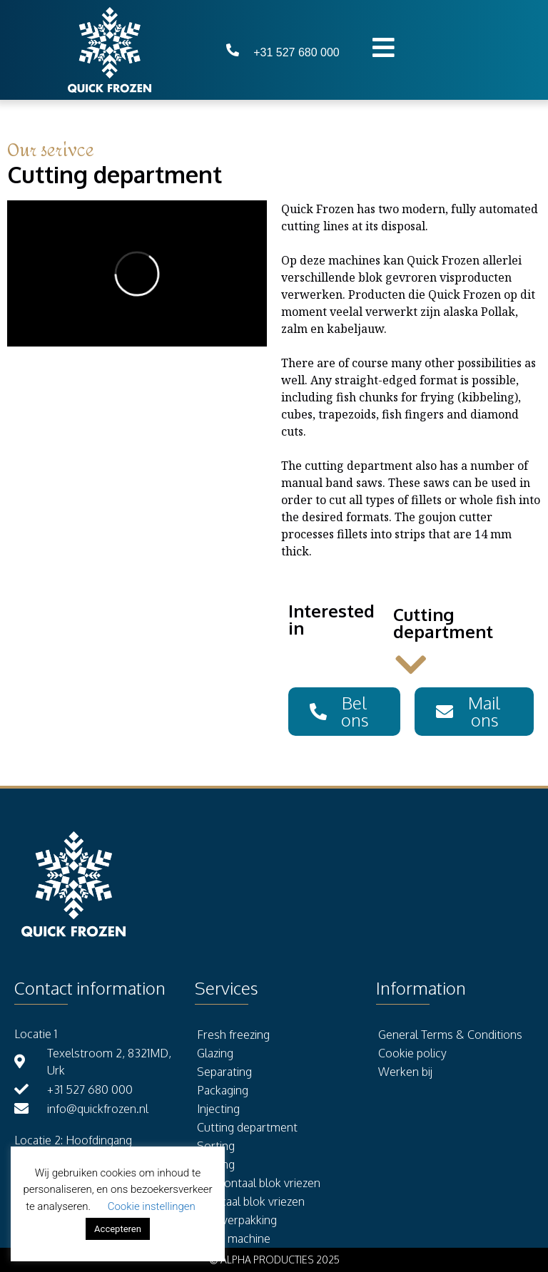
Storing (216, 1164)
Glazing (215, 1053)
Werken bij (405, 1072)
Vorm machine (233, 1238)
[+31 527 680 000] (232, 49)
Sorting (216, 1146)
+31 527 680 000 (296, 52)
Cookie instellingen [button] (152, 1206)
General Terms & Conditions (450, 1034)
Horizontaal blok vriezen (258, 1183)
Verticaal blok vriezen (251, 1201)
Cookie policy (412, 1053)
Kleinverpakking (237, 1220)
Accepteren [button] (117, 1229)
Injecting (218, 1109)
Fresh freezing (233, 1034)
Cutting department (247, 1127)
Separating (224, 1072)
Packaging (222, 1090)
